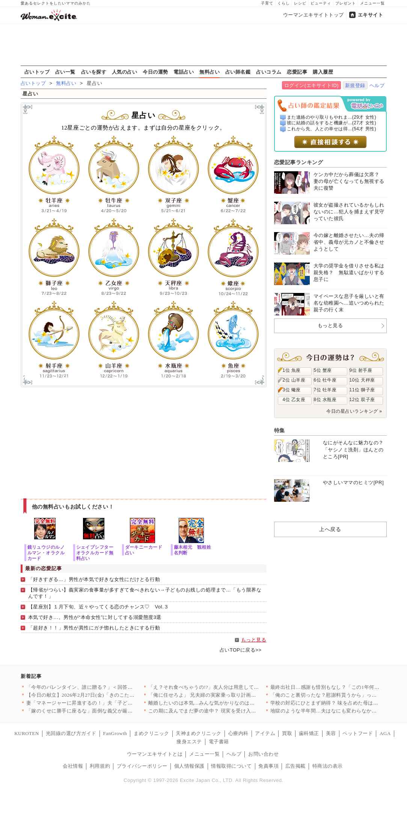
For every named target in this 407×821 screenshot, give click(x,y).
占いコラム (269, 71)
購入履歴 (323, 71)
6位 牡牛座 (325, 380)
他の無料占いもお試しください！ (73, 507)
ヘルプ (377, 85)
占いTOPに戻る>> (241, 650)
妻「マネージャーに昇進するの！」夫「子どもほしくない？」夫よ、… (107, 703)
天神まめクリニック (199, 733)
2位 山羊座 (294, 380)
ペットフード (357, 733)
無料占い (209, 71)
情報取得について (231, 766)
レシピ (300, 3)
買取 (287, 733)
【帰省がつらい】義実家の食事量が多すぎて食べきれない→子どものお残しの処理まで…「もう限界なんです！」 (145, 593)
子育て (267, 3)
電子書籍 (219, 741)
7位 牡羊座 (325, 389)
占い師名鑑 (238, 71)
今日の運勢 (155, 71)
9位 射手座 (361, 370)
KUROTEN (26, 733)
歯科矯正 (309, 733)
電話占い (183, 71)
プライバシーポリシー (142, 766)
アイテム (265, 733)
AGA (385, 733)
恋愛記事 (297, 71)
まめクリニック (151, 733)
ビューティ (321, 3)
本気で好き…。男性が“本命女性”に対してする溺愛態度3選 (94, 617)
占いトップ (37, 71)
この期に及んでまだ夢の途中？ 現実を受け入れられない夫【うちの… (227, 711)
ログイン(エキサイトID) (311, 85)
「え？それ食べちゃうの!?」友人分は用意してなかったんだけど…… (226, 687)
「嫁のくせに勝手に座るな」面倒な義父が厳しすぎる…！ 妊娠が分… (105, 711)
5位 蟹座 (323, 370)
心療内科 (238, 733)
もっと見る (254, 640)
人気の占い (124, 71)
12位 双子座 (362, 399)
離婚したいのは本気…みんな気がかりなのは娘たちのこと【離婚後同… (229, 703)
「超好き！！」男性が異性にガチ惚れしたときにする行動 (94, 628)
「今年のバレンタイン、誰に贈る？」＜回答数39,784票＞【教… (99, 687)
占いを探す (94, 71)
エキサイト (370, 15)
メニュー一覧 (372, 3)
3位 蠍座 (292, 389)
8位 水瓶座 (325, 399)
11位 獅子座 (362, 389)
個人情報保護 (189, 766)
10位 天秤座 (362, 380)
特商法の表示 (327, 766)
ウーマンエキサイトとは (155, 754)
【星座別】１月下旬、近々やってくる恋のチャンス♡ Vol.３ (98, 607)
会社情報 (73, 766)
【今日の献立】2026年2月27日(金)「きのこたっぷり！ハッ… (95, 695)
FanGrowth (115, 733)
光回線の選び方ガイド (71, 733)
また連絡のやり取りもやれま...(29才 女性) (331, 117)
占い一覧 (65, 71)
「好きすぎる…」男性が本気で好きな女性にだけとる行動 (94, 579)
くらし (283, 3)
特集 (279, 430)
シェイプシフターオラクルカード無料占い (95, 553)
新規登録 (355, 85)
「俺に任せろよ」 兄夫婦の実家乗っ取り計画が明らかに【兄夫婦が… (227, 695)
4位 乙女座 (294, 399)
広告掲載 (295, 766)
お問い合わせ (263, 754)
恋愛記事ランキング (298, 162)
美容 (331, 733)
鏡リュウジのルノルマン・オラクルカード (46, 553)
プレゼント (345, 3)
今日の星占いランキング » (354, 411)
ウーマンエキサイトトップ (313, 15)
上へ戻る (330, 529)
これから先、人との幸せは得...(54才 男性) (331, 128)
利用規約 (100, 766)
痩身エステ (189, 741)
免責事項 (268, 766)
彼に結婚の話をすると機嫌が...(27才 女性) (331, 122)
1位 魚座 (292, 370)
